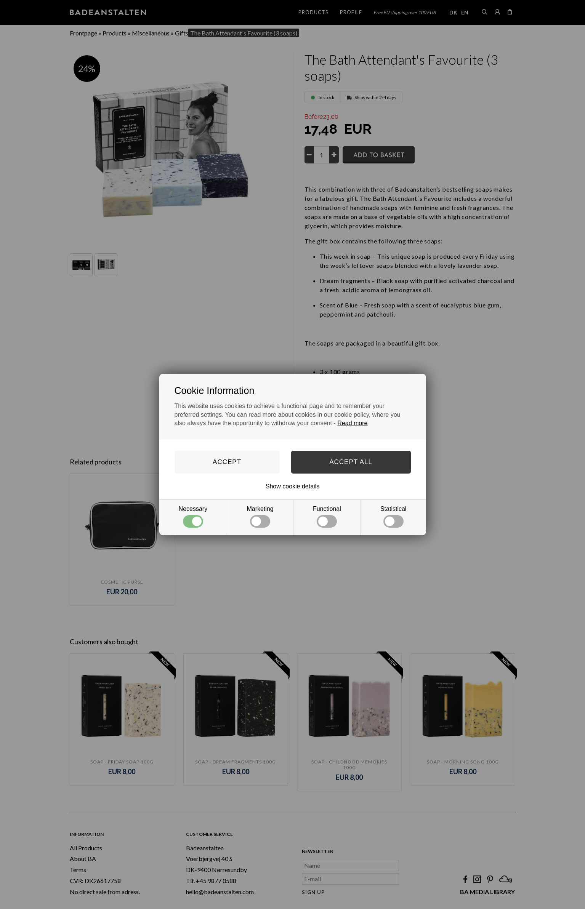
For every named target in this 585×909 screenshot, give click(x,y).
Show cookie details (292, 486)
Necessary (193, 517)
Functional (327, 517)
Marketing (260, 517)
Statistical (393, 517)
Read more (352, 423)
